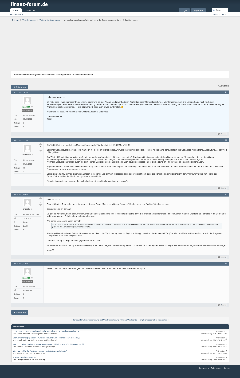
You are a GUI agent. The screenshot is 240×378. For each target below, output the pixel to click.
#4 (226, 263)
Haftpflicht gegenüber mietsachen (153, 320)
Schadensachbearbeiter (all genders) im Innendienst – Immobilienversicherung (46, 331)
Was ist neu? (31, 10)
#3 (226, 194)
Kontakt (227, 368)
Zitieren (222, 134)
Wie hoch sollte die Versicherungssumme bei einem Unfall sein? (40, 351)
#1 (226, 92)
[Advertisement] (120, 46)
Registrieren (198, 10)
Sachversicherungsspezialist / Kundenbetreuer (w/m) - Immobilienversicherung (46, 338)
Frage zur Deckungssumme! (24, 357)
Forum (16, 10)
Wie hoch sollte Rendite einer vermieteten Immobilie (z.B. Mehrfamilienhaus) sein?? (48, 344)
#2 (226, 140)
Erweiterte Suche (220, 14)
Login (184, 10)
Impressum (204, 368)
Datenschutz (216, 368)
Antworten (20, 87)
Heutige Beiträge (16, 14)
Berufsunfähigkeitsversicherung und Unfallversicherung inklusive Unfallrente (105, 320)
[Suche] (220, 10)
